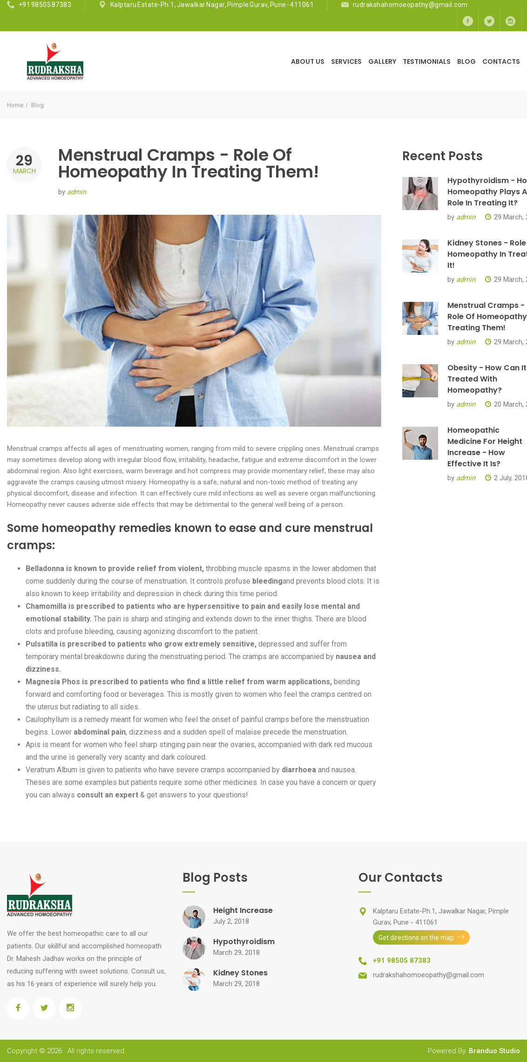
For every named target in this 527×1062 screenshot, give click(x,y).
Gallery (382, 61)
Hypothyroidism (244, 941)
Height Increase (243, 910)
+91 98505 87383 (45, 4)
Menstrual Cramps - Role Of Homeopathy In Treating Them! (188, 163)
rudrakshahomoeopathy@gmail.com (410, 4)
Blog (466, 61)
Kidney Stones (240, 972)
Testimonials (427, 61)
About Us (307, 61)
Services (346, 61)
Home (15, 105)
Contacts (501, 61)
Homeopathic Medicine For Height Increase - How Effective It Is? (484, 447)
